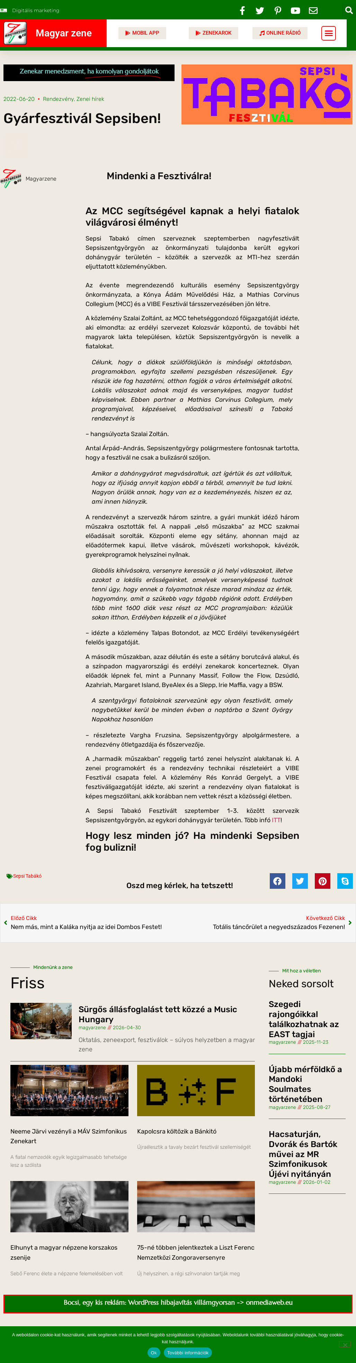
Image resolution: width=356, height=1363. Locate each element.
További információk (188, 1352)
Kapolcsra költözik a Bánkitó (176, 1131)
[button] (349, 10)
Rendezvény (58, 99)
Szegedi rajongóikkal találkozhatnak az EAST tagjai (304, 1019)
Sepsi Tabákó (27, 876)
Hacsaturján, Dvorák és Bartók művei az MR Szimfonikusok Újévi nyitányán (303, 1154)
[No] (345, 1344)
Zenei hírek (90, 99)
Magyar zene (64, 33)
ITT (276, 820)
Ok (154, 1352)
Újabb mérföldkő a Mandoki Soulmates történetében (305, 1084)
